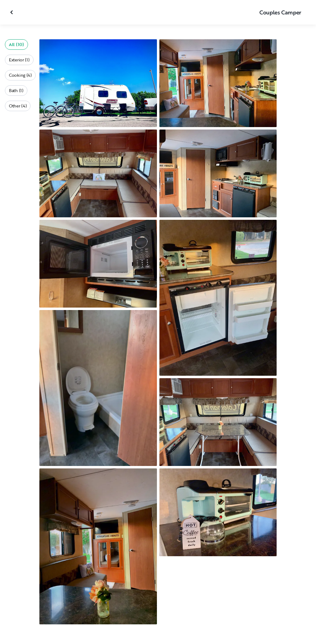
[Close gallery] (12, 12)
